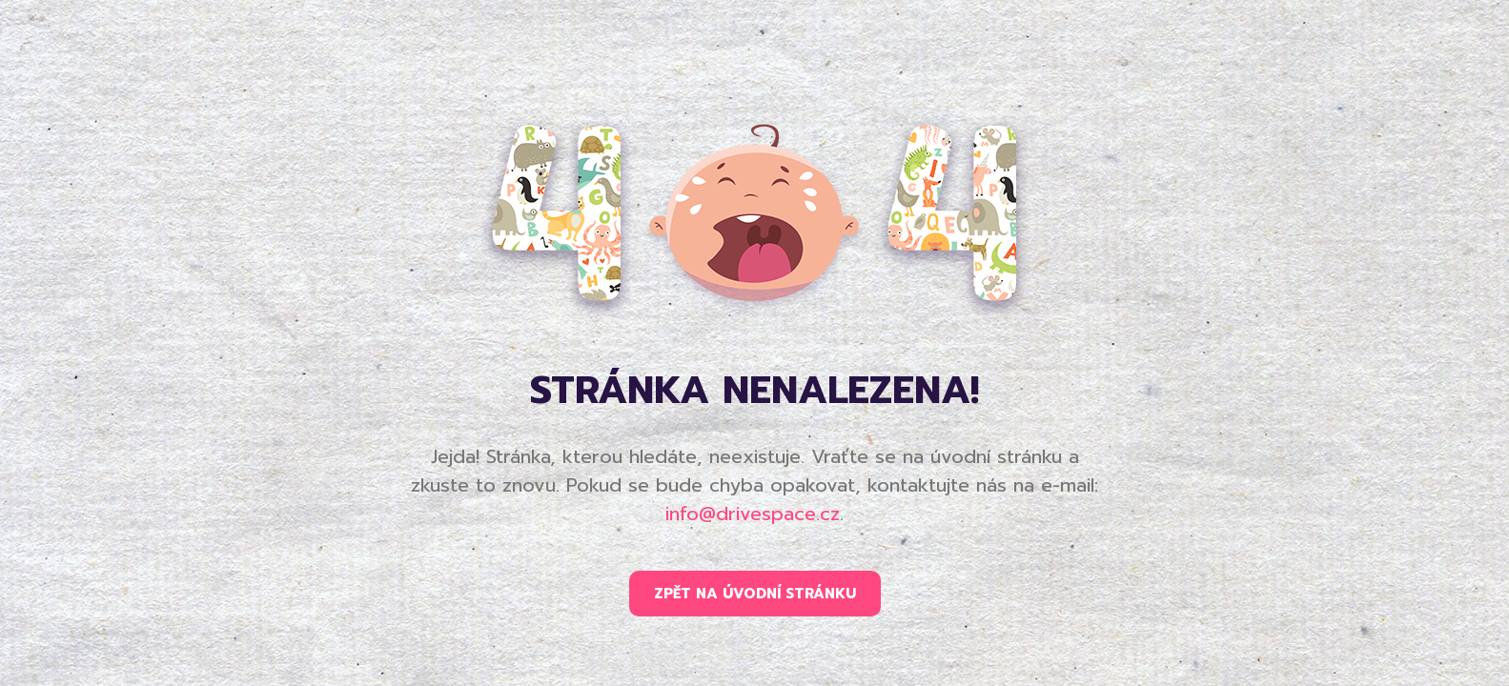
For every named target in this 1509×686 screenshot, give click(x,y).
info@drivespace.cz (752, 513)
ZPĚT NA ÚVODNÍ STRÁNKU (755, 593)
